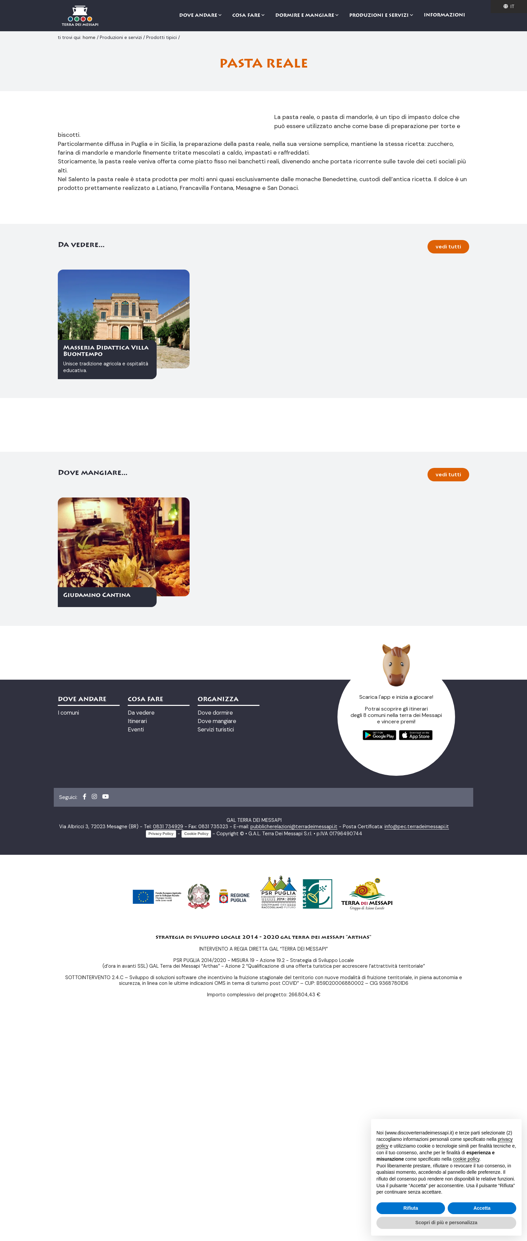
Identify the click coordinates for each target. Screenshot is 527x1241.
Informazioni (444, 15)
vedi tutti (448, 468)
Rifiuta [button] (410, 1208)
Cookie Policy (196, 1055)
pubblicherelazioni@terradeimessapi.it (293, 1048)
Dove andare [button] (198, 15)
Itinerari (137, 943)
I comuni (68, 934)
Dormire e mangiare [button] (305, 15)
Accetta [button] (482, 1208)
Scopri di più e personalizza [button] (446, 1222)
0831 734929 (168, 1048)
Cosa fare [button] (246, 15)
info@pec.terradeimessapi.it (416, 1048)
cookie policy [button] (466, 1159)
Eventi (136, 951)
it (508, 6)
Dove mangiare (217, 943)
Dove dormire (215, 934)
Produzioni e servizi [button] (379, 15)
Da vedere (141, 934)
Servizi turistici (216, 951)
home (90, 37)
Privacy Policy (161, 1055)
